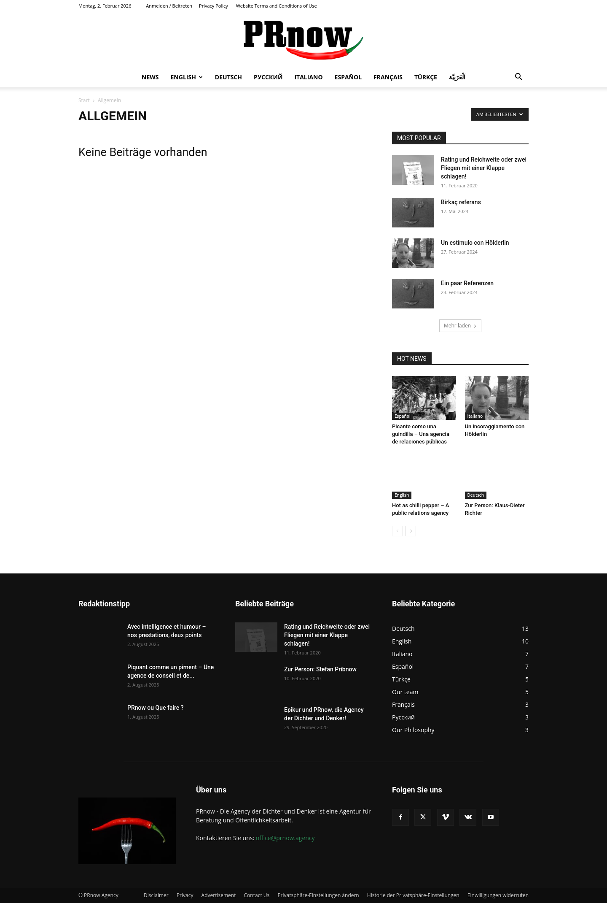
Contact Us (257, 895)
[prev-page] (397, 531)
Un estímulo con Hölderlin (475, 242)
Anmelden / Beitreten (169, 6)
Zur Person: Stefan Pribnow (320, 669)
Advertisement (218, 895)
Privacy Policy (213, 6)
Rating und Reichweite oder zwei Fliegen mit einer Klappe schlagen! (483, 168)
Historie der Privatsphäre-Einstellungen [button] (413, 895)
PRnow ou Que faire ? (155, 707)
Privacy (185, 895)
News (150, 77)
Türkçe (425, 77)
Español (348, 77)
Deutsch (228, 77)
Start (84, 100)
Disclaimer (156, 895)
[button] (518, 78)
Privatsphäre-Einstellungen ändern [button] (318, 895)
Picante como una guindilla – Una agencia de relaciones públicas (420, 434)
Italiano (308, 77)
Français (388, 77)
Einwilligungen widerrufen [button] (498, 895)
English (187, 77)
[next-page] (411, 531)
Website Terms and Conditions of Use (276, 6)
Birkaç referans (461, 202)
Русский (268, 77)
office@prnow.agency (285, 838)
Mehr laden (460, 325)
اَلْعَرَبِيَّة (457, 77)
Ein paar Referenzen (467, 283)
